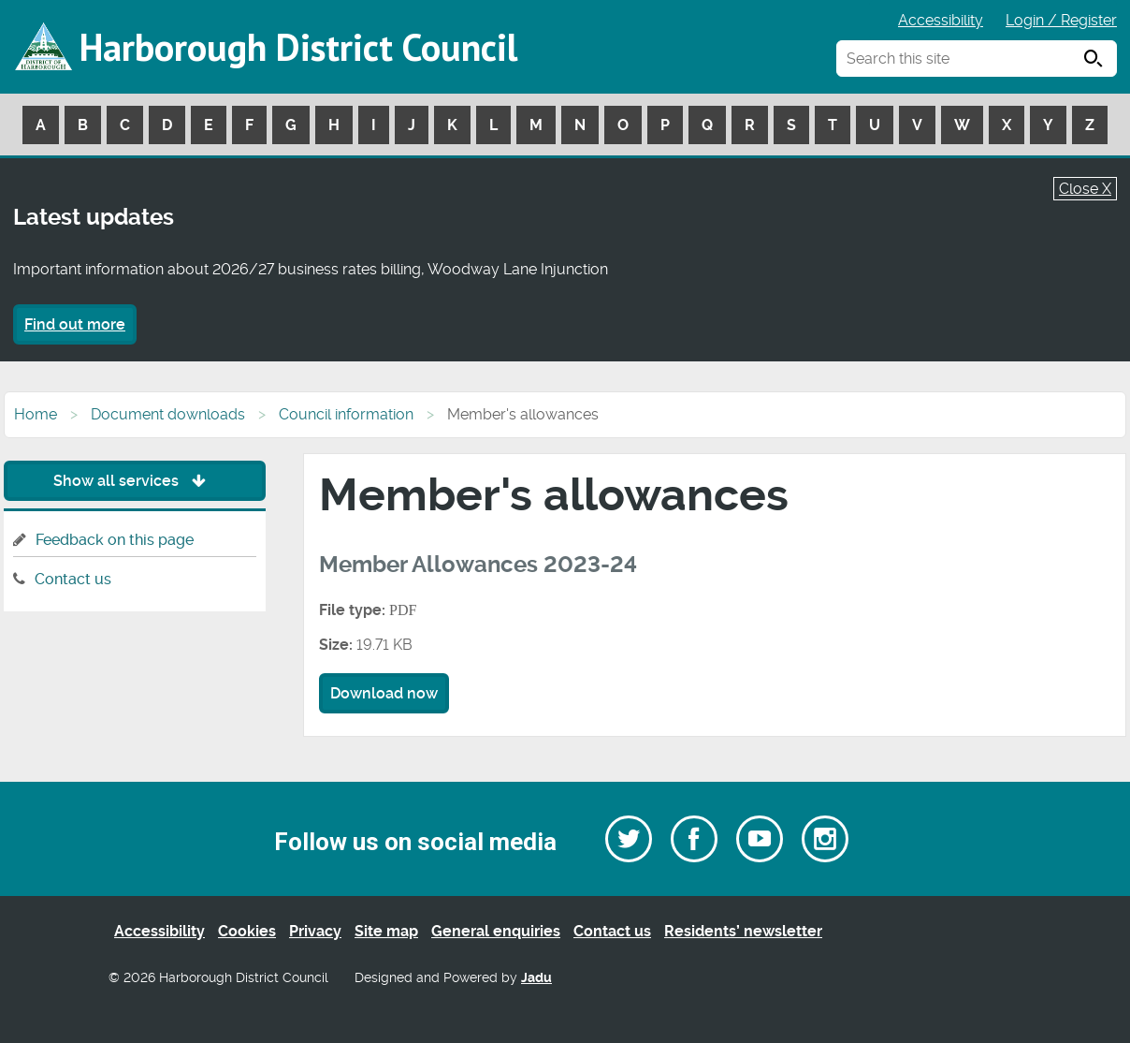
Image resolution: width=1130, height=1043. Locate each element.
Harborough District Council (298, 46)
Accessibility (940, 20)
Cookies (247, 931)
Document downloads (168, 414)
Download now (384, 693)
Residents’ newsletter (743, 931)
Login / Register (1061, 20)
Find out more (74, 324)
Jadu (536, 978)
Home (35, 414)
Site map (386, 931)
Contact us (73, 579)
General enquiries (495, 931)
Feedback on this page (115, 540)
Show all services (134, 481)
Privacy (315, 931)
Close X (1085, 189)
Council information (346, 414)
